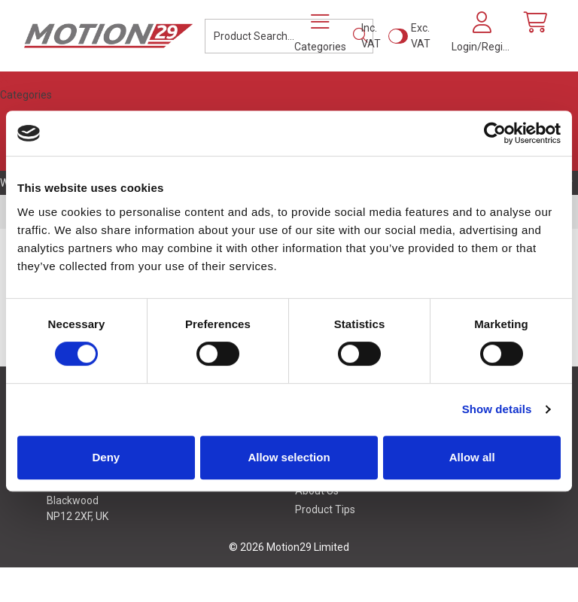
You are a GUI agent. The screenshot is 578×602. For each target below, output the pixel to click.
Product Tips (325, 509)
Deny (106, 457)
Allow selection (289, 457)
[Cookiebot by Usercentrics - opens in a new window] (495, 133)
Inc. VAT (371, 36)
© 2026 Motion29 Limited (289, 547)
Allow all (472, 457)
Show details (497, 409)
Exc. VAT (420, 36)
